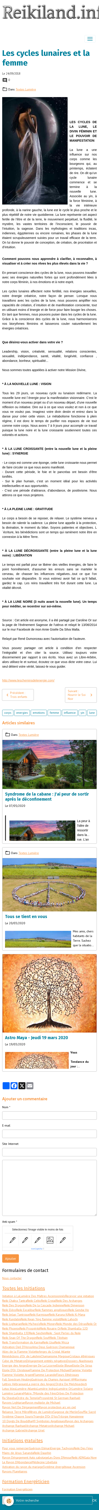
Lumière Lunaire (12, 1393)
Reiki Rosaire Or (50, 1328)
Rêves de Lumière (41, 1412)
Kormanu (81, 1379)
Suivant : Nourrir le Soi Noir (81, 695)
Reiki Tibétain (59, 1338)
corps (7, 713)
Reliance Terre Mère (15, 1412)
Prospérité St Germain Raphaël (60, 1398)
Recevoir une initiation (79, 1296)
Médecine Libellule (44, 1462)
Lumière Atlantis (26, 1389)
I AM (72, 1379)
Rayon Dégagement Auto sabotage (25, 1457)
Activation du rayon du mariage (22, 1467)
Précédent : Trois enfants (16, 695)
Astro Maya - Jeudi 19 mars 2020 (36, 1037)
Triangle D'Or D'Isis (45, 1416)
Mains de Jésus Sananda (18, 1453)
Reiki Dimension (74, 1305)
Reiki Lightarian (12, 1324)
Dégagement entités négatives (46, 1361)
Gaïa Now (90, 1457)
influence (70, 713)
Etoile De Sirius (82, 1365)
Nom (5, 1107)
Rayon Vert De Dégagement (20, 1407)
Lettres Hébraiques (14, 1384)
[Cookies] (9, 1501)
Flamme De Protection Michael (50, 1370)
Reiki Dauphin (42, 1453)
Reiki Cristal (48, 1301)
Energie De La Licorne (41, 1365)
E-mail (6, 1125)
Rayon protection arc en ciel (57, 1407)
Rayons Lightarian (13, 1403)
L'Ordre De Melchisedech (70, 1384)
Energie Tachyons (62, 1448)
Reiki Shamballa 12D (74, 1328)
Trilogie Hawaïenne (71, 1416)
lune (92, 713)
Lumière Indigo (47, 1389)
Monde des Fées (45, 1393)
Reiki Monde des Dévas (71, 1324)
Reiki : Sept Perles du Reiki (63, 1333)
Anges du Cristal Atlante (54, 1352)
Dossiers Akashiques (80, 1361)
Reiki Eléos (9, 1310)
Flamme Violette (81, 1370)
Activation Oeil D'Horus (17, 1347)
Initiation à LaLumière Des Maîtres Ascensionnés (33, 1296)
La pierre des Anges (40, 1384)
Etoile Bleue (64, 1365)
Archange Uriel (35, 1430)
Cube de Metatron (14, 1361)
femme (54, 713)
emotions (39, 713)
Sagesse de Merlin (65, 1412)
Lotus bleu (9, 1389)
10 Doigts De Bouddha (17, 1421)
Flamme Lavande (45, 1375)
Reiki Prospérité (30, 1328)
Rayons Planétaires (14, 1471)
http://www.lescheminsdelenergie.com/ (28, 680)
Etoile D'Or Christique (16, 1370)
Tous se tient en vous (26, 916)
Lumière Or (64, 1389)
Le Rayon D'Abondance (17, 1462)
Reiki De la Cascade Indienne (45, 1305)
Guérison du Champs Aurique (50, 1379)
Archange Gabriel (13, 1430)
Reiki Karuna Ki (58, 1315)
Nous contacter (12, 1278)
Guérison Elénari (39, 1448)
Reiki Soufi (43, 1338)
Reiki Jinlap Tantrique (16, 1315)
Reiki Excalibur (25, 1310)
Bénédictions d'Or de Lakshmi (21, 1356)
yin (82, 713)
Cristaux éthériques (82, 1356)
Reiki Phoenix (11, 1328)
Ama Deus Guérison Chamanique (53, 1347)
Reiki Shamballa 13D (15, 1333)
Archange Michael (62, 1426)
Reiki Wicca (62, 1342)
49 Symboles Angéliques (48, 1421)
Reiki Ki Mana (76, 1315)
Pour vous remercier (15, 1448)
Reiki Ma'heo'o (31, 1324)
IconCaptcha (36, 1249)
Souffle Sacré (87, 1412)
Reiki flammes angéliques (51, 1310)
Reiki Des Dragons (14, 1305)
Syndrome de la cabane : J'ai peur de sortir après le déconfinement (47, 797)
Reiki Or (92, 1324)
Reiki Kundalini (11, 1319)
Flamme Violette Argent (18, 1375)
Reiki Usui (48, 1342)
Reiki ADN (78, 1457)
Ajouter (10, 1258)
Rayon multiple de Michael (42, 1403)
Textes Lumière (26, 89)
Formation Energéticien (17, 1489)
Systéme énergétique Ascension (64, 1467)
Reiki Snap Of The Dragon (19, 1338)
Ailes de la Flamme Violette (20, 1352)
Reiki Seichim (37, 1333)
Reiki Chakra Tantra (14, 1301)
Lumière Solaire (82, 1389)
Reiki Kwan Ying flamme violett (41, 1319)
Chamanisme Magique (55, 1356)
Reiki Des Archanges (69, 1301)
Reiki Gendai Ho (78, 1310)
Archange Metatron (38, 1426)
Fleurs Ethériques (67, 1375)
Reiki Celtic (34, 1301)
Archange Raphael (14, 1426)
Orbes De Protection (69, 1393)
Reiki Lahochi (69, 1319)
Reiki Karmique (39, 1315)
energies (22, 713)
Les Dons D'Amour (60, 1457)
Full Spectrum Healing (16, 1379)
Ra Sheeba (9, 1398)
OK (94, 1500)
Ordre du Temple (28, 1398)
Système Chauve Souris (17, 1416)
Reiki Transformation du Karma (22, 1342)
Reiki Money (48, 1324)
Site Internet (10, 1144)
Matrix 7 (28, 1393)
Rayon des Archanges (79, 1421)
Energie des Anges (14, 1365)
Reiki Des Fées (83, 1448)
